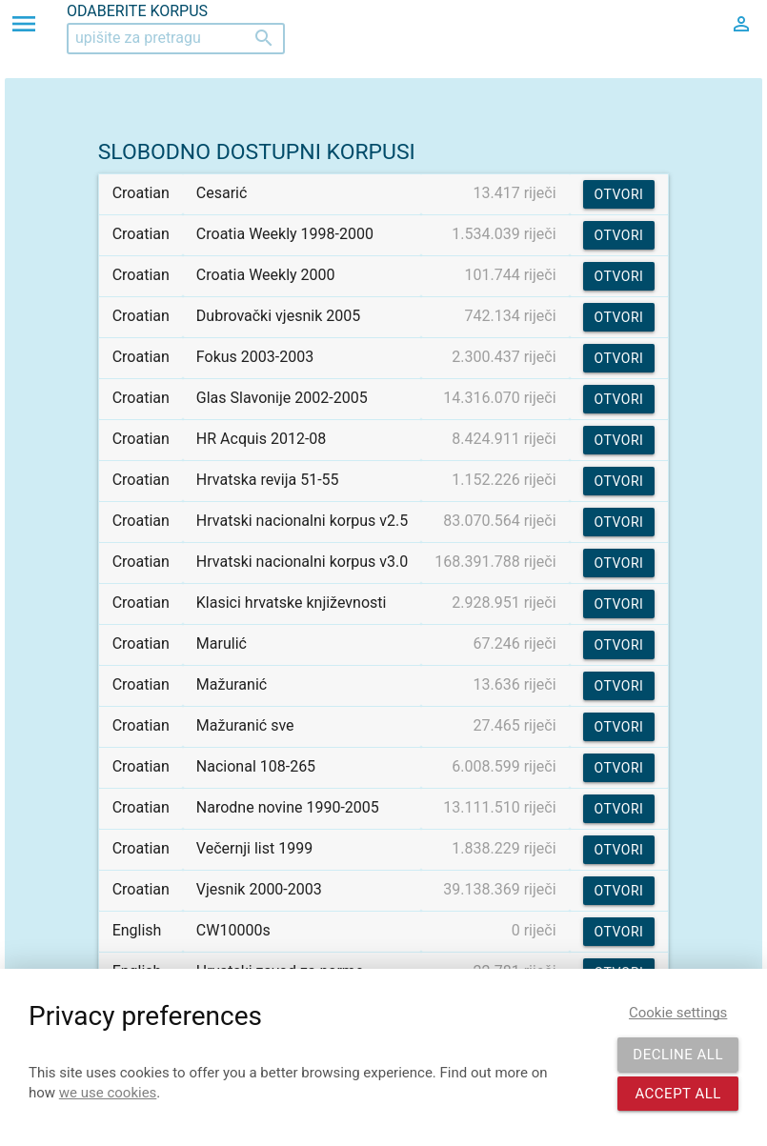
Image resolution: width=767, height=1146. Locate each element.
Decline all (678, 1054)
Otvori (619, 194)
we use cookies (108, 1092)
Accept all (678, 1093)
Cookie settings (678, 1012)
